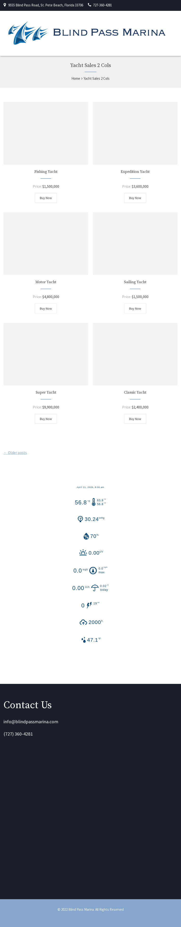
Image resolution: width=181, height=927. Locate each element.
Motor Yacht (45, 282)
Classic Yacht (135, 392)
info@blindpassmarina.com (31, 721)
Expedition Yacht (135, 171)
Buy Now (46, 198)
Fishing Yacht (46, 171)
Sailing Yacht (135, 282)
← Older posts (15, 452)
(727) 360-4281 (18, 734)
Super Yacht (46, 392)
